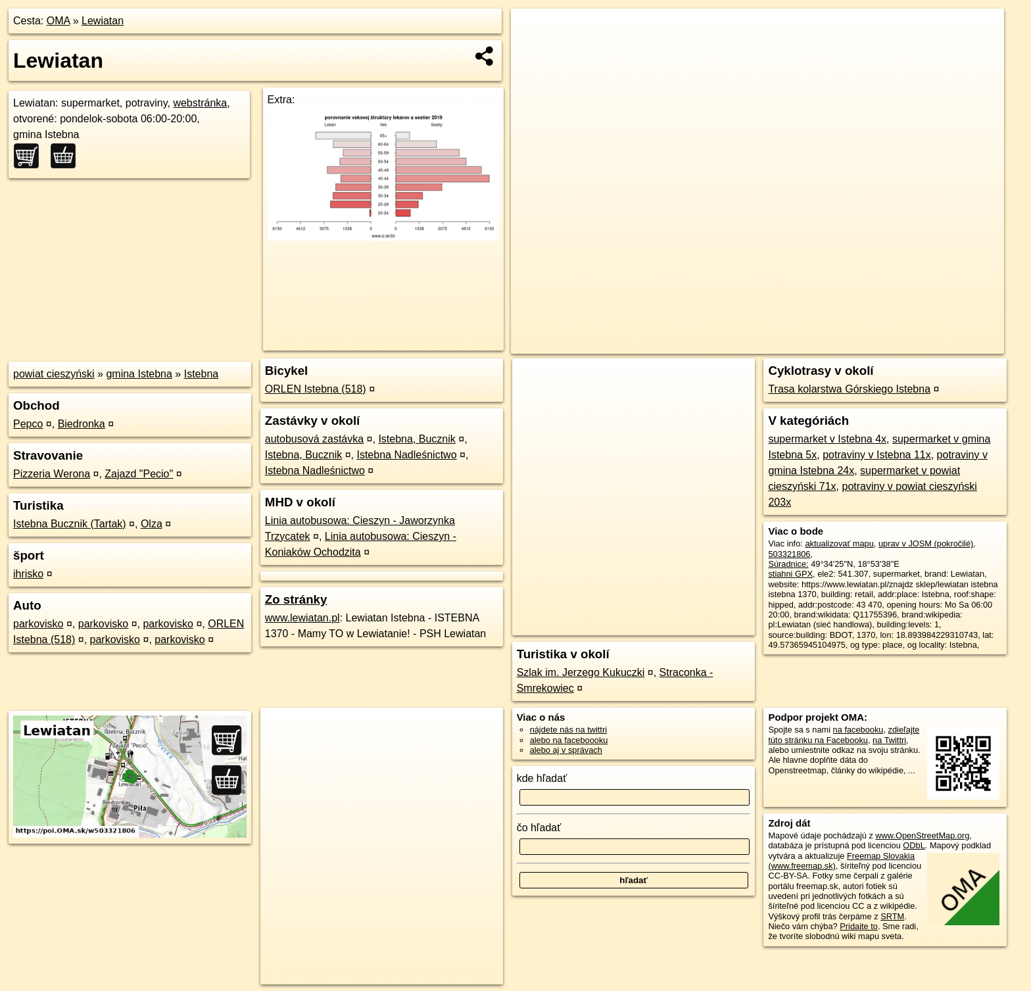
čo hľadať (539, 827)
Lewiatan (103, 20)
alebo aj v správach (566, 750)
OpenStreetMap (779, 344)
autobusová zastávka (314, 439)
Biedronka (81, 423)
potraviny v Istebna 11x (877, 454)
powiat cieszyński (54, 373)
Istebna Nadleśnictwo (406, 454)
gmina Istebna (139, 373)
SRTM (892, 916)
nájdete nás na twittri (568, 730)
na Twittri (889, 740)
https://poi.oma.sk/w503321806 (945, 344)
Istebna (201, 373)
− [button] (533, 51)
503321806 (789, 554)
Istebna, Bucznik (416, 439)
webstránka (200, 103)
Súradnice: (788, 564)
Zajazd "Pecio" (139, 473)
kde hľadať (542, 778)
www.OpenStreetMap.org (922, 835)
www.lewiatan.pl (302, 617)
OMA (58, 20)
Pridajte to (859, 926)
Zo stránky (296, 599)
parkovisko (38, 623)
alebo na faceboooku (569, 740)
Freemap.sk (847, 344)
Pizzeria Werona (51, 473)
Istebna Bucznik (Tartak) (69, 523)
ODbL (913, 845)
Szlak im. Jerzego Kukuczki (581, 672)
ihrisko (28, 573)
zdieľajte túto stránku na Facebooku (843, 734)
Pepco (28, 423)
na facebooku (858, 730)
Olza (151, 523)
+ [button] (533, 31)
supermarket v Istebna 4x (827, 439)
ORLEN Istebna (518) (315, 389)
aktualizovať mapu (839, 543)
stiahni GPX (790, 574)
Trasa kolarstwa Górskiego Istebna (849, 389)
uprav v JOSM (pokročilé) (925, 543)
